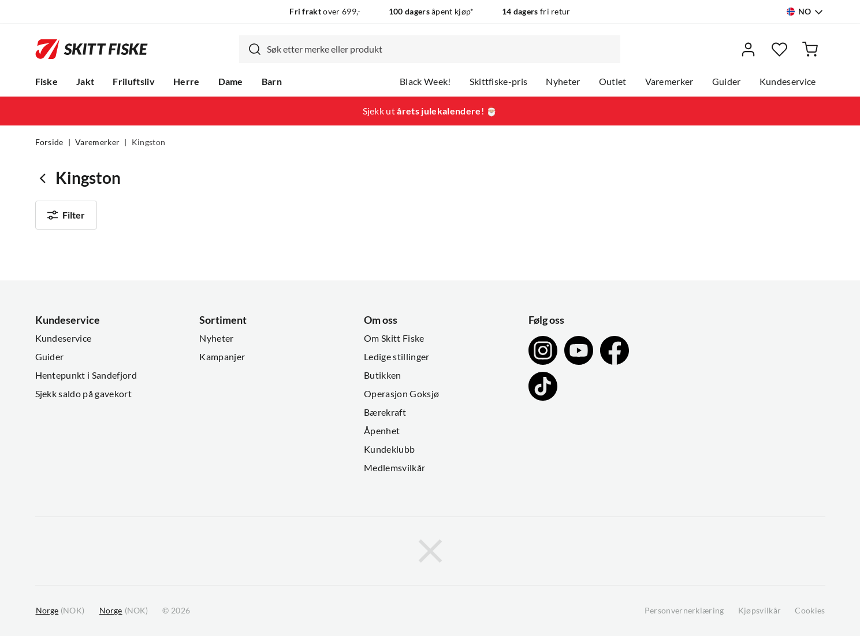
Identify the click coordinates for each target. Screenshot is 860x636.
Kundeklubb (389, 449)
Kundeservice (788, 81)
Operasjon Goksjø (401, 394)
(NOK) (60, 611)
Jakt (85, 81)
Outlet (613, 81)
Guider (726, 81)
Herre (186, 81)
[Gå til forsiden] (91, 49)
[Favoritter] (779, 49)
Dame (230, 81)
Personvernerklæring (684, 610)
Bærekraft (385, 412)
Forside (49, 142)
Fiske (46, 81)
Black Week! (425, 81)
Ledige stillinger (396, 357)
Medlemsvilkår (394, 468)
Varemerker (669, 81)
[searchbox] (440, 49)
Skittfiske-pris (499, 81)
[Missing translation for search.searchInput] (250, 49)
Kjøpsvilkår (759, 610)
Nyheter (563, 81)
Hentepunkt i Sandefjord (86, 375)
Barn (272, 81)
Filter (66, 215)
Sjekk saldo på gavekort (83, 394)
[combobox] (429, 49)
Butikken (382, 375)
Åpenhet (382, 431)
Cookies (810, 610)
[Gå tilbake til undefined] (45, 178)
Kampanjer (222, 357)
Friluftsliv (134, 81)
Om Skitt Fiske (394, 338)
